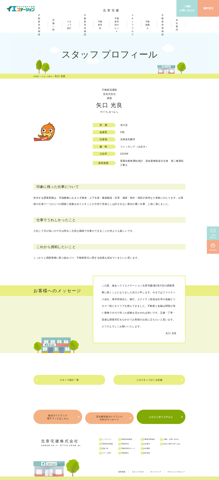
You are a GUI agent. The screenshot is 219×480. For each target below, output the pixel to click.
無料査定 (213, 247)
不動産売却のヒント (133, 443)
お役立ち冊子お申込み (161, 414)
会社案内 (152, 438)
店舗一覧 (108, 443)
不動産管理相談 (155, 434)
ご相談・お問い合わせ (178, 434)
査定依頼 (152, 447)
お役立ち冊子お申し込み (179, 438)
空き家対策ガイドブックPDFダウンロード (109, 414)
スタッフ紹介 (110, 447)
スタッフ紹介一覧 (77, 379)
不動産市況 (102, 24)
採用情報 (110, 466)
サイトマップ (149, 466)
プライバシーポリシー (174, 466)
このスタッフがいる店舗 (141, 379)
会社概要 (152, 443)
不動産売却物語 (131, 434)
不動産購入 (129, 447)
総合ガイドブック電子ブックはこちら (57, 414)
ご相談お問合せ (213, 234)
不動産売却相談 (111, 438)
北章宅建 (112, 9)
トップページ (110, 434)
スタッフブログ (129, 466)
